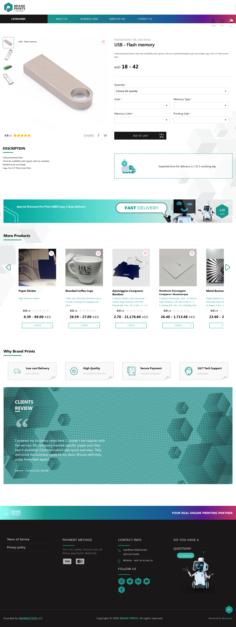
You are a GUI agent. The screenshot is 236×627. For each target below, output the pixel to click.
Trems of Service (18, 539)
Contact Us (145, 18)
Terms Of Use (117, 18)
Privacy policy (16, 547)
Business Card (89, 18)
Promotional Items (122, 39)
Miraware (227, 618)
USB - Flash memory (142, 39)
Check (37, 325)
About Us (61, 18)
